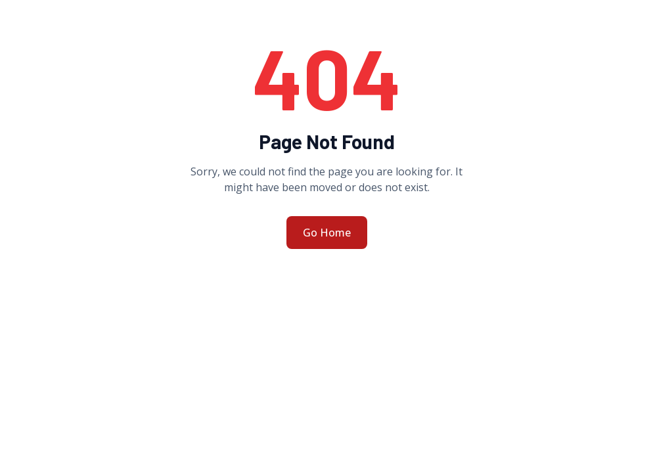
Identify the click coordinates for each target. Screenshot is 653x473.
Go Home (327, 232)
